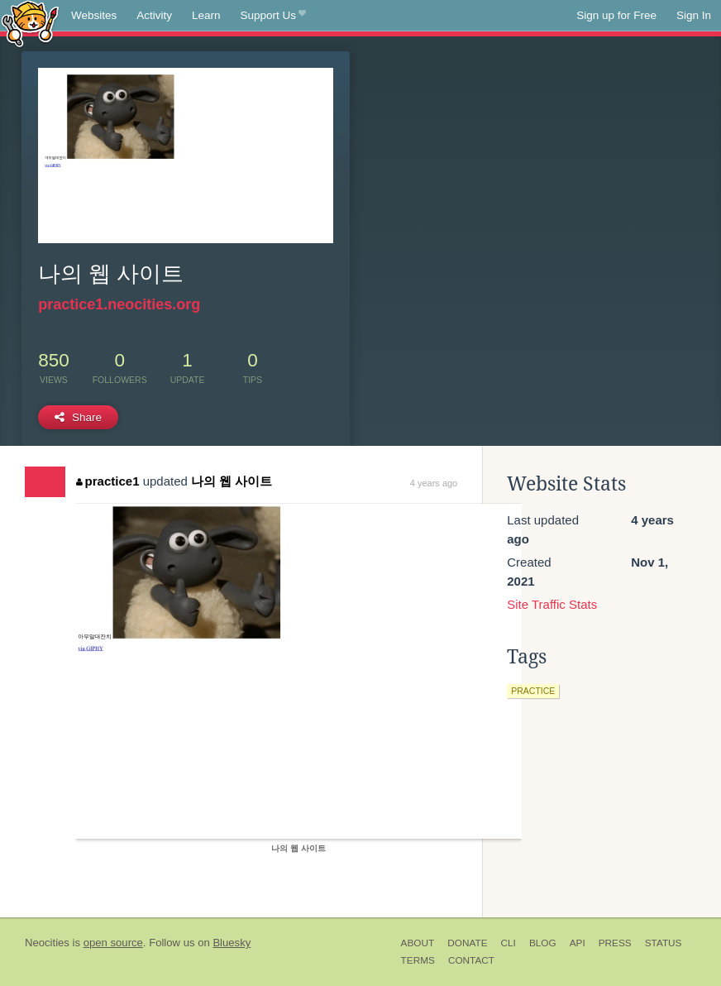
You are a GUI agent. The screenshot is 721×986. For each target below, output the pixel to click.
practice (533, 691)
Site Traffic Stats (552, 604)
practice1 (107, 481)
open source (113, 942)
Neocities (47, 942)
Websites (94, 15)
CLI (508, 943)
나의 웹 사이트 (231, 481)
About (418, 943)
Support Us (273, 15)
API (577, 943)
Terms (418, 960)
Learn (206, 15)
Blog (542, 943)
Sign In (693, 15)
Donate (467, 943)
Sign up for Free (616, 15)
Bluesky (231, 942)
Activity (154, 15)
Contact (471, 960)
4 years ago (433, 483)
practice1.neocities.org (119, 304)
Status (663, 943)
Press (615, 943)
